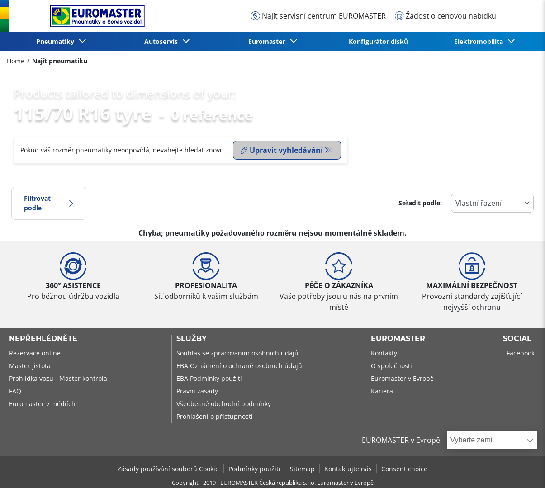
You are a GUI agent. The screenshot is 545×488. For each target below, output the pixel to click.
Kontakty (384, 353)
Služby (191, 338)
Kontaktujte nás (348, 468)
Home (15, 61)
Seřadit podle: (420, 203)
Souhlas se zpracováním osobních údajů (237, 353)
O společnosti (391, 365)
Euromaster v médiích (42, 403)
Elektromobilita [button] (480, 41)
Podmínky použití (254, 468)
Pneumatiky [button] (57, 41)
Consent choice (404, 468)
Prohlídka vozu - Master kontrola (58, 378)
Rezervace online (35, 353)
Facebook (521, 353)
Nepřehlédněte (43, 338)
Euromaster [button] (268, 41)
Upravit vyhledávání (282, 150)
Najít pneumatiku (59, 61)
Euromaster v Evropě (402, 378)
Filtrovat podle (49, 203)
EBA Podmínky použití (209, 378)
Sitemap (302, 468)
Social (517, 338)
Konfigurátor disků (378, 41)
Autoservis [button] (162, 41)
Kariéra (382, 391)
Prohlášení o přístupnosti (214, 416)
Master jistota (30, 365)
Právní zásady (197, 391)
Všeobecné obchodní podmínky (223, 403)
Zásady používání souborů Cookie (168, 468)
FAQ (15, 391)
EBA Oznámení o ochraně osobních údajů (239, 365)
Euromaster (398, 338)
